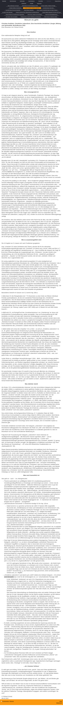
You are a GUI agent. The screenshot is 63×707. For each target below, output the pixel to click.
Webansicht (59, 703)
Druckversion (5, 701)
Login (60, 701)
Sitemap (12, 701)
